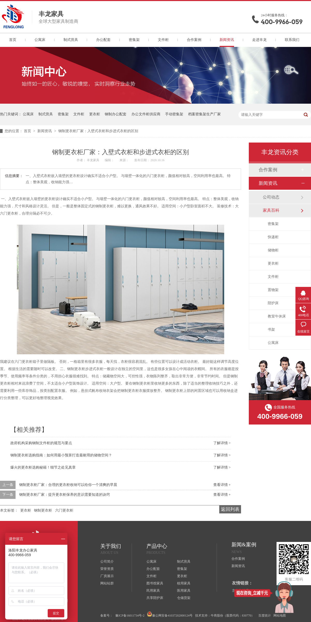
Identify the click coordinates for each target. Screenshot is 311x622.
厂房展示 (107, 576)
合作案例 (194, 40)
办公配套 (103, 40)
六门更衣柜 (64, 510)
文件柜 (163, 40)
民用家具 (153, 590)
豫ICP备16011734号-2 (129, 615)
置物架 (273, 290)
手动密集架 (174, 114)
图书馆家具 (154, 583)
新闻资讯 (227, 40)
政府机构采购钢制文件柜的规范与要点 (41, 443)
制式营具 (70, 40)
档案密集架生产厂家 (204, 114)
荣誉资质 (107, 569)
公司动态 (271, 197)
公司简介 (107, 561)
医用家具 (183, 590)
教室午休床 (277, 316)
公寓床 (39, 40)
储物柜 (273, 250)
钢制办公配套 (115, 114)
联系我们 (292, 40)
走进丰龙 (259, 40)
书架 (271, 329)
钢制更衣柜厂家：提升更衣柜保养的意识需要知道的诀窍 (64, 495)
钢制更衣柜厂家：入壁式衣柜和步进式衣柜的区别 (98, 131)
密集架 (134, 40)
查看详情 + (222, 485)
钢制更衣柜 (43, 510)
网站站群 (107, 583)
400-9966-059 (281, 22)
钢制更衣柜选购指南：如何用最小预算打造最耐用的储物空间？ (61, 455)
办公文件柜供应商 (145, 114)
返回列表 (230, 509)
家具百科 (271, 210)
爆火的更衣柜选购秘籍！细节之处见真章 (43, 467)
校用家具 (183, 583)
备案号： (106, 615)
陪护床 (273, 303)
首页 (12, 40)
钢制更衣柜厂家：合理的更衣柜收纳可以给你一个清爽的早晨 (68, 485)
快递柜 (273, 237)
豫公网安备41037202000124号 (170, 614)
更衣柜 (94, 114)
